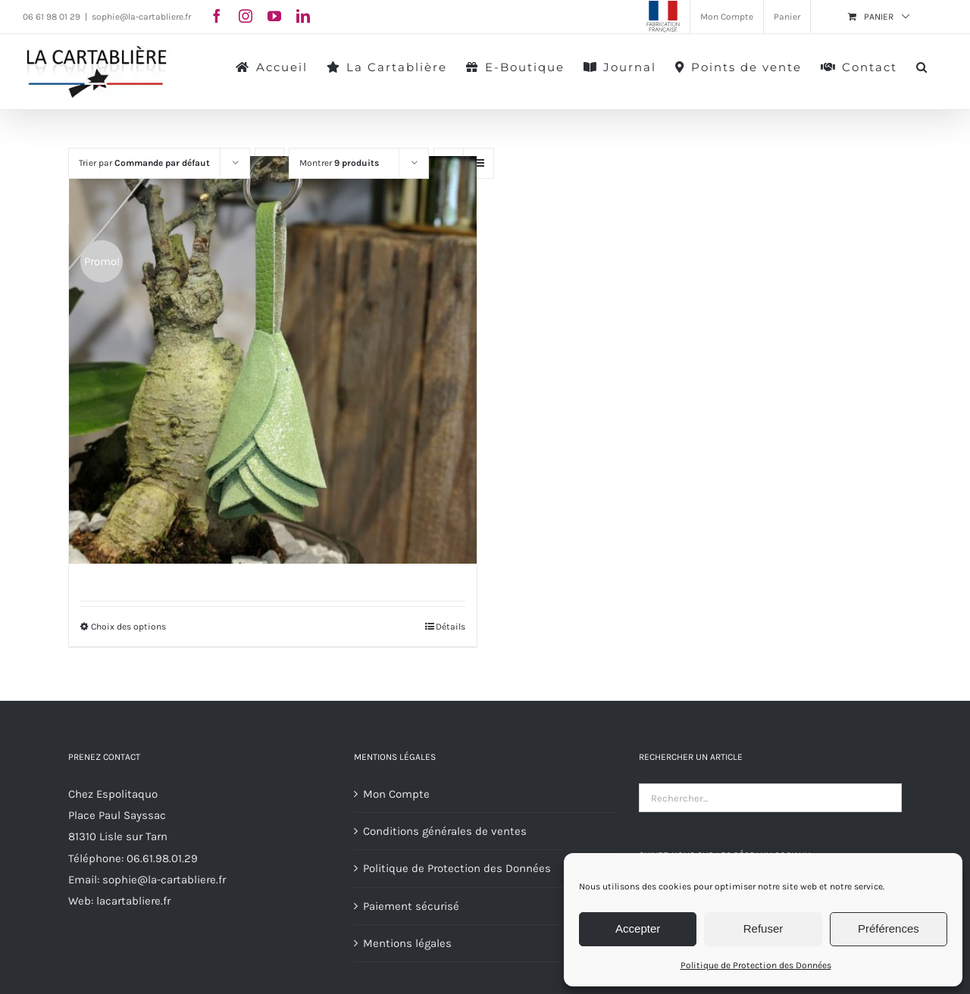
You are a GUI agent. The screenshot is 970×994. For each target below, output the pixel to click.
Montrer (339, 163)
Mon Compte (396, 794)
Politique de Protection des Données (756, 965)
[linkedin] (303, 16)
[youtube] (274, 16)
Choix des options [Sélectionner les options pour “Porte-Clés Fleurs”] (128, 626)
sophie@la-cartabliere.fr (141, 16)
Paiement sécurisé (411, 906)
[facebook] (216, 16)
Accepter (637, 928)
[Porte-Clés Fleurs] (273, 360)
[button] (922, 66)
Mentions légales (407, 943)
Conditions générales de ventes (445, 831)
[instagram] (245, 16)
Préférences (888, 928)
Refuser (763, 928)
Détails (450, 626)
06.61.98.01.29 (162, 858)
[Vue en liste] (478, 163)
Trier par (144, 163)
